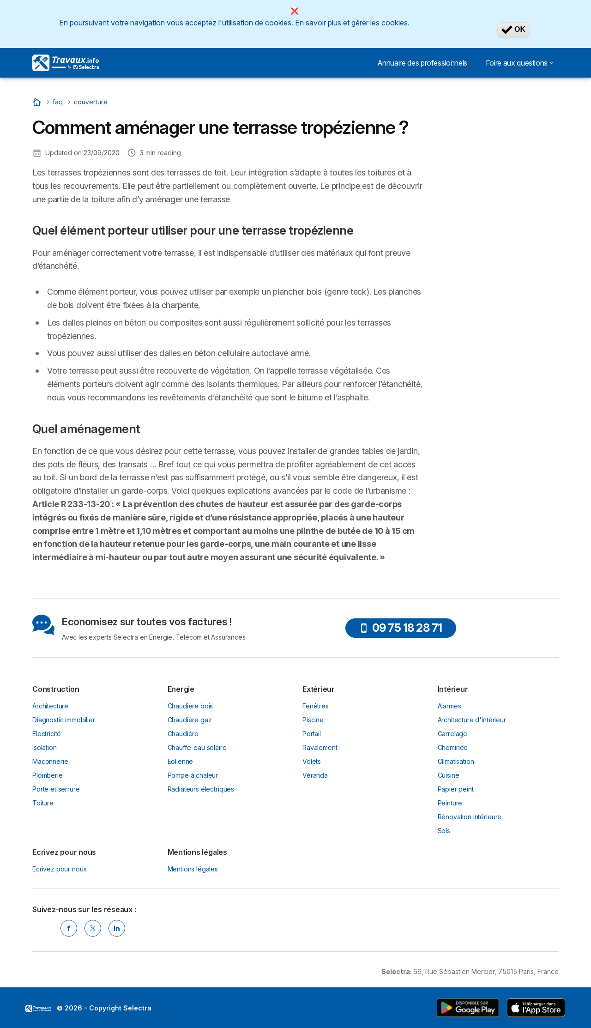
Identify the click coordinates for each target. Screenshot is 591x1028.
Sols (444, 830)
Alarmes (449, 706)
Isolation (44, 747)
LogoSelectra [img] (38, 1008)
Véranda (315, 775)
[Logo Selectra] (65, 62)
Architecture (50, 706)
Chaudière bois (190, 706)
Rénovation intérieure (470, 817)
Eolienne (180, 761)
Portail (311, 734)
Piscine (313, 720)
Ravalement (319, 747)
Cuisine (448, 775)
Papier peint (456, 789)
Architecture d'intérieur (472, 720)
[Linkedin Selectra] (117, 928)
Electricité (46, 734)
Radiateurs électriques (201, 789)
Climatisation (456, 761)
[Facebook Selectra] (68, 928)
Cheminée (453, 747)
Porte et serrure (56, 789)
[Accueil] (37, 102)
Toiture (43, 803)
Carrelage (453, 734)
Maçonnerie (50, 761)
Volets (311, 761)
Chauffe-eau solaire (197, 747)
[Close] (294, 11)
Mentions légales (193, 869)
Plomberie (47, 775)
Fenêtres (315, 706)
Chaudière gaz (190, 720)
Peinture (450, 803)
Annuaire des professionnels (422, 62)
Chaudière (183, 734)
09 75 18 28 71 (400, 628)
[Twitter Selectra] (92, 928)
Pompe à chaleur (193, 775)
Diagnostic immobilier (63, 720)
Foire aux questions (519, 62)
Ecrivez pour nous (59, 869)
